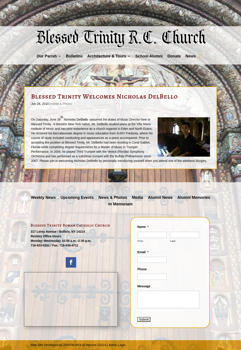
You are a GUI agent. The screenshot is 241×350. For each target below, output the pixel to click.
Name (143, 227)
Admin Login (117, 345)
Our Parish (47, 56)
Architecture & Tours (106, 56)
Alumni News (160, 198)
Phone (142, 269)
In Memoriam (120, 204)
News (191, 56)
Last (173, 241)
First (140, 241)
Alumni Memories (193, 198)
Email (142, 252)
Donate (174, 56)
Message (143, 286)
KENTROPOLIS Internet (79, 345)
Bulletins (74, 56)
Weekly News (43, 198)
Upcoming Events (77, 198)
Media (137, 198)
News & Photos (61, 104)
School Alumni (149, 56)
